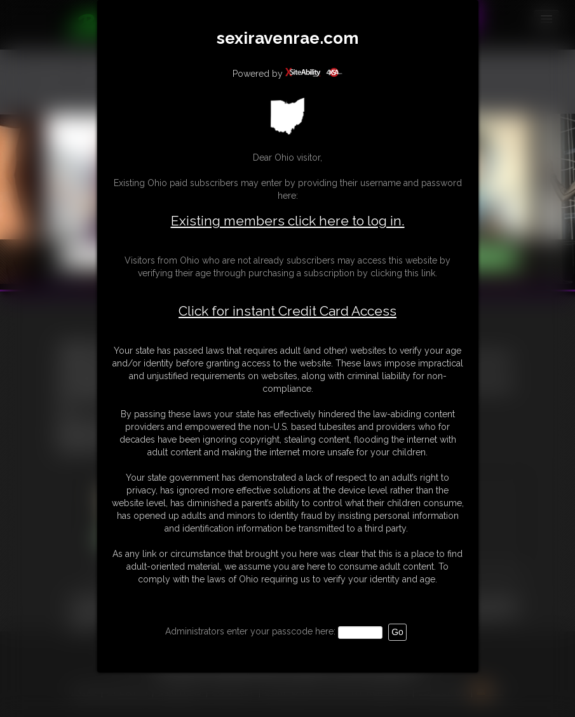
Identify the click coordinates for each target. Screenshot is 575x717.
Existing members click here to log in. (288, 221)
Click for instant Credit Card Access (287, 311)
